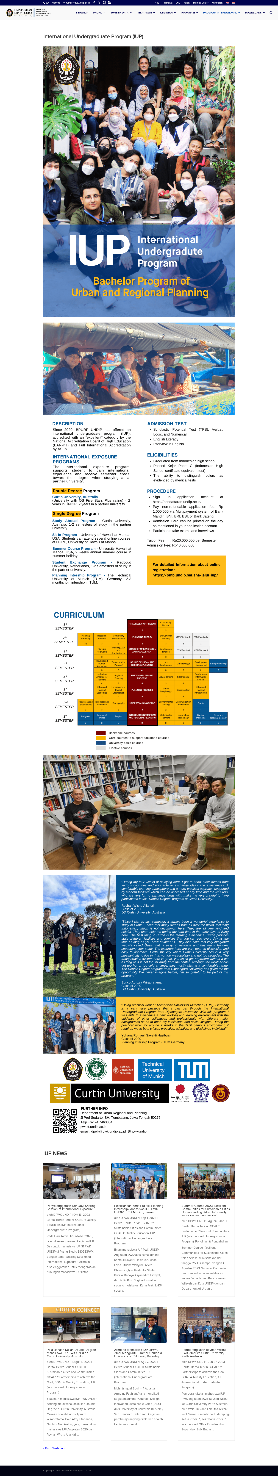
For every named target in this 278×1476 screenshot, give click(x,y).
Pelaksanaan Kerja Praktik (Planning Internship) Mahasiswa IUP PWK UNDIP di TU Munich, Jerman (138, 1209)
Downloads (253, 12)
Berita (51, 1220)
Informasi (188, 12)
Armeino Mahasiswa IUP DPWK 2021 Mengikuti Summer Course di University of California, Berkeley (138, 1353)
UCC (178, 3)
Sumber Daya (119, 12)
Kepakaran (217, 3)
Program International (220, 12)
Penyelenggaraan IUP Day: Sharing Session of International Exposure (71, 1207)
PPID (157, 3)
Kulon (187, 3)
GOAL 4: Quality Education (71, 1382)
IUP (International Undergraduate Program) (71, 1387)
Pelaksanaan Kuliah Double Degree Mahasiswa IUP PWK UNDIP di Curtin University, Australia (71, 1353)
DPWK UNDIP (62, 1215)
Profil (97, 12)
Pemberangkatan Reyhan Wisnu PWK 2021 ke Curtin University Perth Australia (204, 1353)
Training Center (200, 3)
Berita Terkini (65, 1220)
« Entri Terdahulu (54, 1448)
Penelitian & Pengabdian (211, 1241)
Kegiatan (166, 12)
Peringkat (168, 3)
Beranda (82, 12)
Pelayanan (144, 12)
